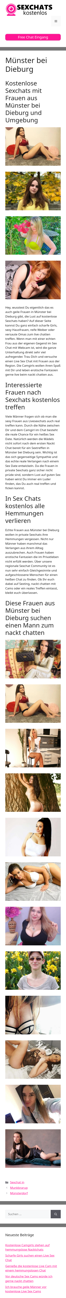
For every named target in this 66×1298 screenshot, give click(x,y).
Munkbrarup (19, 1188)
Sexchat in (17, 1182)
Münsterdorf (19, 1193)
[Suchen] (56, 1214)
